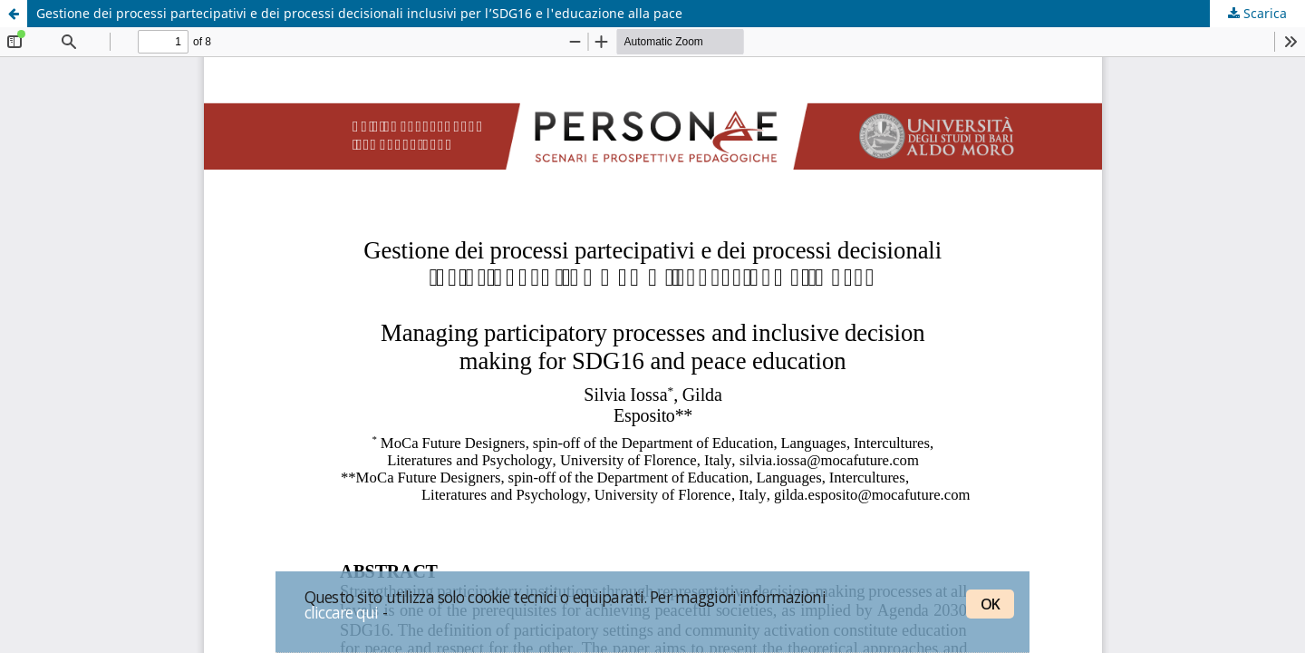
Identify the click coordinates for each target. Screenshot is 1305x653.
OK (990, 604)
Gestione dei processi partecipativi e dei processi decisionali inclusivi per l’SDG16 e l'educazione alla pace (359, 13)
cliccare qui (341, 612)
